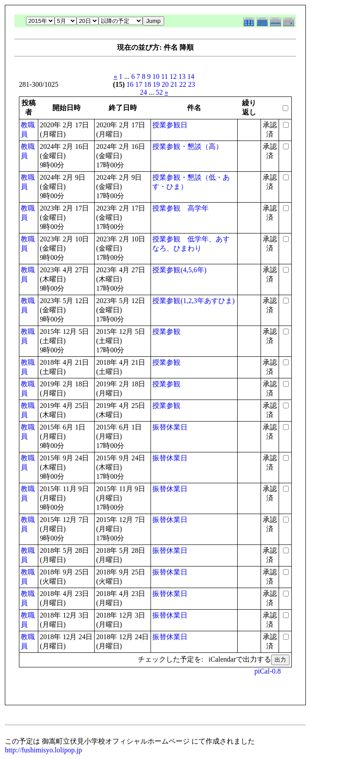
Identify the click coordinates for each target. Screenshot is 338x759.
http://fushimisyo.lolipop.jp (43, 750)
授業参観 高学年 (180, 208)
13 (182, 76)
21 (173, 84)
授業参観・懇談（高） (187, 146)
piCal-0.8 (267, 671)
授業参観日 (169, 125)
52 (159, 92)
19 (156, 84)
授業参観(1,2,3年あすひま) (193, 300)
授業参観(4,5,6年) (179, 270)
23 (191, 84)
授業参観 (166, 331)
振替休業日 (169, 427)
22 (182, 84)
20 (165, 84)
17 (138, 84)
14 (191, 76)
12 (173, 76)
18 (147, 84)
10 (155, 76)
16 (129, 84)
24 (143, 92)
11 (164, 76)
